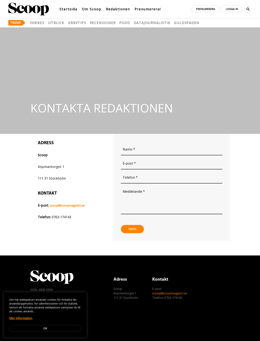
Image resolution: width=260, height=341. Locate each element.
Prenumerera (205, 9)
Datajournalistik (152, 23)
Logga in (232, 9)
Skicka (132, 229)
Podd (124, 23)
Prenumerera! (148, 9)
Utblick (56, 23)
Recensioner (103, 23)
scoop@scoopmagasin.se (67, 205)
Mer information (20, 318)
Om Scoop (91, 9)
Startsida (68, 9)
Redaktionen (118, 9)
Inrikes (37, 23)
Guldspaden (186, 23)
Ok (45, 328)
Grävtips (77, 23)
